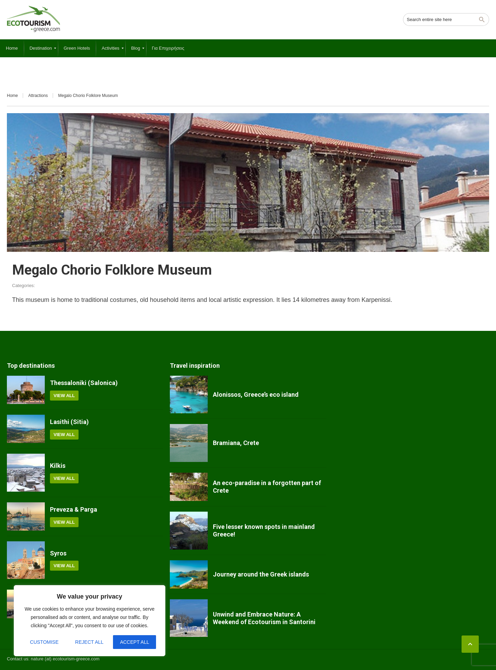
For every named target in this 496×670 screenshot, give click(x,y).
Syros (58, 553)
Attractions (38, 95)
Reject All (89, 642)
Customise (44, 642)
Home (12, 95)
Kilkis (57, 465)
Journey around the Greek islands (261, 574)
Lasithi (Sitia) (69, 421)
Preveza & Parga (73, 509)
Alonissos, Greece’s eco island (256, 394)
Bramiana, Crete (236, 442)
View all (64, 395)
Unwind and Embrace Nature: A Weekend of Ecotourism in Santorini (264, 618)
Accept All (134, 642)
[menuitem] (12, 48)
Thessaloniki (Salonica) (84, 382)
